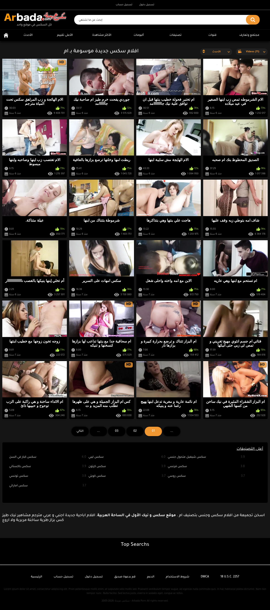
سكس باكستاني (47, 467)
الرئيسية (6, 35)
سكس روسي (206, 476)
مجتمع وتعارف (249, 35)
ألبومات (139, 35)
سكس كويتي (126, 476)
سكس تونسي (47, 476)
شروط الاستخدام (177, 577)
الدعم (150, 577)
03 (116, 431)
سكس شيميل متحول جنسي (206, 457)
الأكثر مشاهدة (101, 35)
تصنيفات (175, 35)
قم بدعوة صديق (125, 577)
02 (135, 431)
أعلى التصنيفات (250, 449)
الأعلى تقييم (65, 35)
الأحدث (28, 35)
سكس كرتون (126, 467)
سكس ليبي (126, 457)
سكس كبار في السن (47, 457)
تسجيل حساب (124, 4)
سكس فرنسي (206, 467)
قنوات (212, 35)
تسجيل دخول (146, 4)
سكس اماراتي (47, 486)
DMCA (205, 577)
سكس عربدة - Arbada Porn (130, 601)
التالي (80, 431)
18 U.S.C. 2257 (230, 577)
